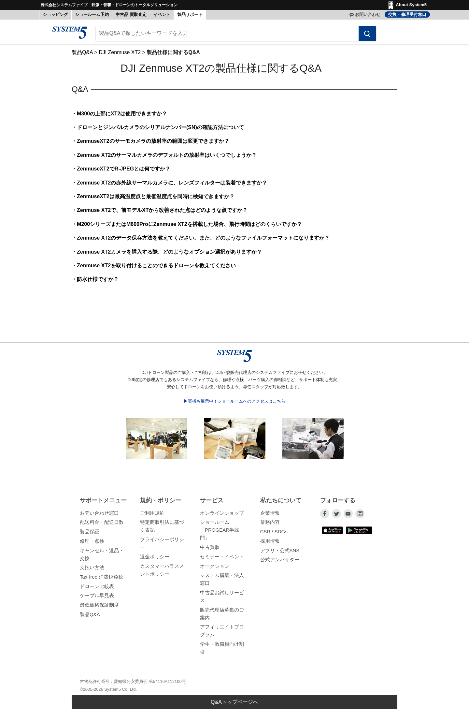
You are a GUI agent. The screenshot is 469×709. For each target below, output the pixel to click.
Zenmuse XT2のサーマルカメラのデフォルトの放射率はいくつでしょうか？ (167, 155)
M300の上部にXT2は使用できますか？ (122, 113)
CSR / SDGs (274, 532)
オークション (214, 566)
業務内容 (270, 522)
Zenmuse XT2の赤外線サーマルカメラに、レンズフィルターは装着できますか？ (172, 182)
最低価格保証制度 (99, 605)
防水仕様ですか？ (98, 279)
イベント (161, 14)
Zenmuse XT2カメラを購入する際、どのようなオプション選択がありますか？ (169, 252)
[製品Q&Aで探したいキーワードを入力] (227, 33)
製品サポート (190, 14)
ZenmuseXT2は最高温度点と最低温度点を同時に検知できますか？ (155, 196)
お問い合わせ (367, 14)
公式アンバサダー (279, 560)
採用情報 (270, 541)
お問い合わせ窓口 (99, 513)
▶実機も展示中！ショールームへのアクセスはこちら (234, 401)
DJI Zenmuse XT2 (120, 52)
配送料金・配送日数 (102, 522)
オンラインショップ (222, 513)
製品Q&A (82, 52)
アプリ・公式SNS (280, 550)
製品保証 (89, 532)
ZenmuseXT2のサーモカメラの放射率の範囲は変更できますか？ (153, 141)
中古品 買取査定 (131, 14)
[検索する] (367, 33)
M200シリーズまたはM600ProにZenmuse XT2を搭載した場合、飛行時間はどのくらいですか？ (189, 224)
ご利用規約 (152, 513)
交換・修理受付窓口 (407, 14)
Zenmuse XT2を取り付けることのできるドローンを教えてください (156, 265)
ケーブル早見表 (97, 595)
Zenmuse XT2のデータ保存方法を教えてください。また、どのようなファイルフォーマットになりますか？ (203, 238)
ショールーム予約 (92, 14)
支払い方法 (92, 567)
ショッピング (55, 14)
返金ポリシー (154, 556)
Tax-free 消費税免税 (101, 577)
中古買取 (210, 547)
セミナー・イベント (222, 556)
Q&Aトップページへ (234, 702)
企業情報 (270, 513)
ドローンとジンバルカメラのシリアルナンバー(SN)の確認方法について (160, 127)
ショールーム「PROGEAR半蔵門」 (219, 530)
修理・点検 (92, 541)
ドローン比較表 (97, 586)
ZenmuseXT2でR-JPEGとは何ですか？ (123, 169)
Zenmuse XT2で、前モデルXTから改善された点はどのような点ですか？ (162, 210)
